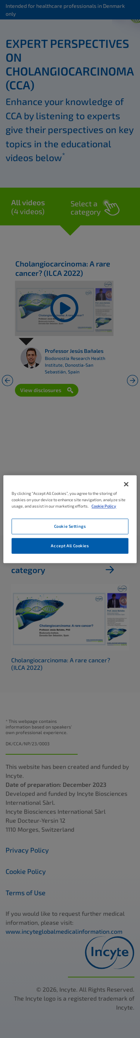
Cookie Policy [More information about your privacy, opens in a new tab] (103, 505)
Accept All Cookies (70, 545)
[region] (69, 519)
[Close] (126, 484)
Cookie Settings (70, 526)
